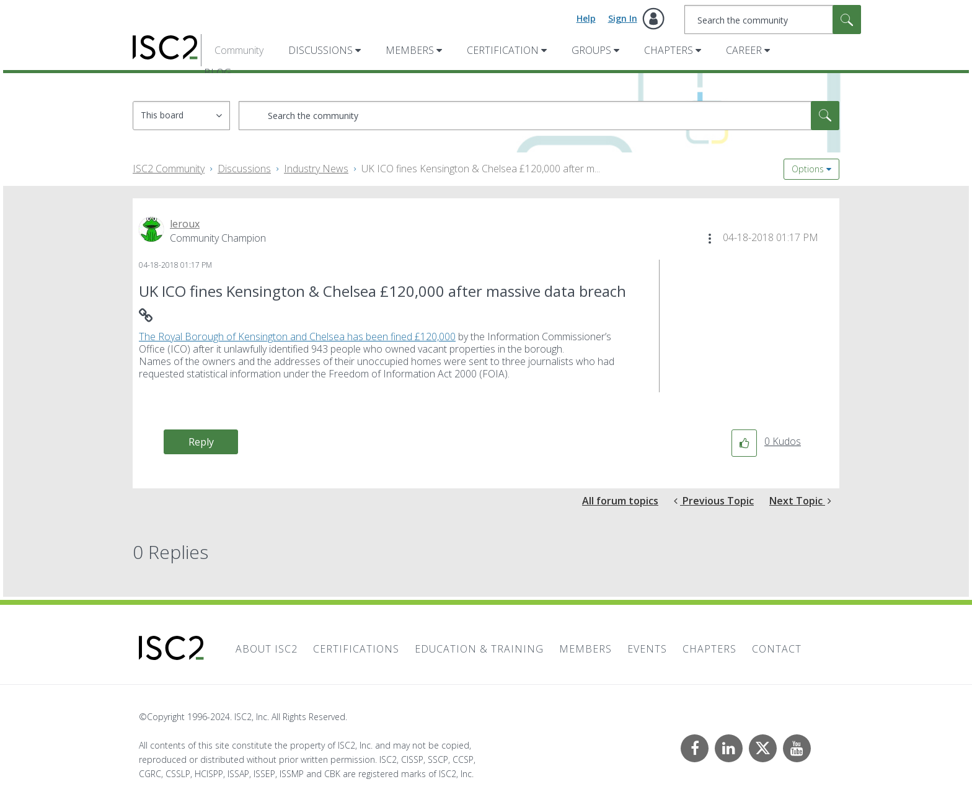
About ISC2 (267, 649)
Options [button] (808, 169)
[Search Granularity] (181, 116)
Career (744, 50)
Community (238, 50)
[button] (709, 238)
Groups (591, 50)
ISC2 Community (169, 168)
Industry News (316, 168)
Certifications (356, 649)
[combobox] (772, 19)
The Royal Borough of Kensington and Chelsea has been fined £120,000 (297, 336)
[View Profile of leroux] (185, 224)
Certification (503, 50)
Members (410, 50)
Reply (201, 442)
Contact (777, 649)
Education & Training (479, 649)
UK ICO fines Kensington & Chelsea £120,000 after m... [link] (480, 168)
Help (586, 18)
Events (647, 649)
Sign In (622, 18)
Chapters (668, 50)
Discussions (320, 50)
